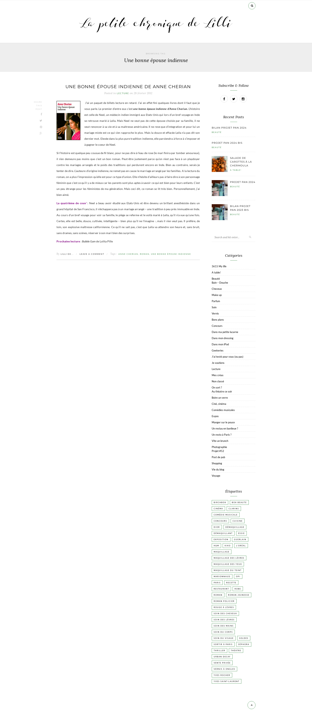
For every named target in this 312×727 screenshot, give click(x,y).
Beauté (217, 132)
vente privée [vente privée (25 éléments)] (222, 663)
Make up (217, 295)
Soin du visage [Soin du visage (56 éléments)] (224, 638)
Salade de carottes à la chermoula (241, 161)
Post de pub (218, 457)
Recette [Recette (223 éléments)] (231, 583)
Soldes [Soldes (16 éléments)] (243, 638)
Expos (215, 416)
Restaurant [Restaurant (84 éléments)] (221, 589)
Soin (214, 307)
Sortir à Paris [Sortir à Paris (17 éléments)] (223, 644)
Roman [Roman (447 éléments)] (218, 595)
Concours (217, 325)
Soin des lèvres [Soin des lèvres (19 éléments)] (224, 620)
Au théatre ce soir (222, 391)
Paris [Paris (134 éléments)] (217, 583)
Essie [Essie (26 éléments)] (241, 533)
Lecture (123, 93)
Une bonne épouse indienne (171, 254)
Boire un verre (220, 397)
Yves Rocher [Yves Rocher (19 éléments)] (222, 675)
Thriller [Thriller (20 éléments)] (219, 650)
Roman (144, 254)
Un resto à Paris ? (221, 434)
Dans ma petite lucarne (225, 332)
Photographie (219, 447)
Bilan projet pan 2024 (229, 127)
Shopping (217, 463)
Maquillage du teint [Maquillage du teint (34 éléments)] (228, 570)
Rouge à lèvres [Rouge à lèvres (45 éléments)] (224, 607)
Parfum (216, 301)
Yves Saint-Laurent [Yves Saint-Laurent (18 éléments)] (226, 681)
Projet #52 (218, 451)
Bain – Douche (220, 282)
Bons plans (218, 319)
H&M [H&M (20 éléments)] (216, 546)
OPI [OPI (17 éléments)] (238, 576)
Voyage (216, 475)
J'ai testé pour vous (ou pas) (227, 356)
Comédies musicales (223, 410)
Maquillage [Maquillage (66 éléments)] (221, 552)
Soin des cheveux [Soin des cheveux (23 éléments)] (225, 613)
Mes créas (217, 375)
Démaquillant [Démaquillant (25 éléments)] (223, 533)
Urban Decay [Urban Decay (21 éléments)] (222, 657)
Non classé (218, 381)
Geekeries (217, 350)
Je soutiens (218, 362)
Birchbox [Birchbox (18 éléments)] (220, 502)
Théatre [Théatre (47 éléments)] (236, 650)
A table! (235, 170)
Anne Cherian (128, 254)
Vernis (215, 313)
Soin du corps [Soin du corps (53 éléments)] (223, 632)
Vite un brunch (220, 440)
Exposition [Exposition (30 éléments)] (221, 539)
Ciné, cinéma (219, 403)
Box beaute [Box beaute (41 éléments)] (239, 502)
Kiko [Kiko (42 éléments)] (228, 546)
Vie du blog (218, 469)
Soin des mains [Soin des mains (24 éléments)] (224, 626)
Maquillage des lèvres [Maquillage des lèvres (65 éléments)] (229, 558)
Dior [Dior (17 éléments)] (217, 527)
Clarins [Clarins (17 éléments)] (234, 508)
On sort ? (217, 387)
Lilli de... (67, 254)
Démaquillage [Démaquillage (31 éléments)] (234, 527)
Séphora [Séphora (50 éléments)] (243, 644)
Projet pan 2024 (242, 182)
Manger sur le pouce (223, 422)
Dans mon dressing (222, 338)
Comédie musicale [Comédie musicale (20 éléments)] (226, 515)
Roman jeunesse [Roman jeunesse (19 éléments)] (238, 595)
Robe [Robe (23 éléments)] (238, 589)
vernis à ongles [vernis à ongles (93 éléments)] (224, 669)
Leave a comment (92, 254)
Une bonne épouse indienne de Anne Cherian (128, 86)
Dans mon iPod (220, 344)
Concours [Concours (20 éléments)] (220, 521)
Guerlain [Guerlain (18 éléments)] (240, 539)
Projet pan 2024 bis (227, 142)
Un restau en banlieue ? (225, 428)
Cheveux (217, 288)
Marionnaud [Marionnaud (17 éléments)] (222, 576)
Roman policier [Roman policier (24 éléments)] (224, 601)
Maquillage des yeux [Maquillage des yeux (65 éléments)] (228, 564)
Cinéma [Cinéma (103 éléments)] (218, 508)
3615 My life (219, 266)
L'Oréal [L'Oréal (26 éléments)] (241, 546)
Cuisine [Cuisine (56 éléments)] (238, 521)
